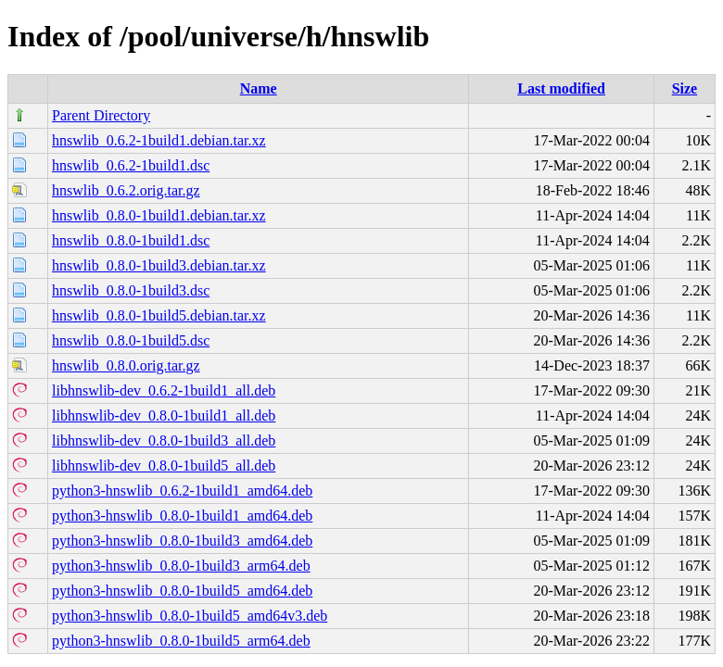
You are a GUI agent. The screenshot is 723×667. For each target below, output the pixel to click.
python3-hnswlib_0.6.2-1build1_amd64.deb (182, 490)
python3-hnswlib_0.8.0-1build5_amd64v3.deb (189, 615)
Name (258, 88)
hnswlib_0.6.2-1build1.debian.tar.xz (159, 140)
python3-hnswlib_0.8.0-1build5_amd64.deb (182, 590)
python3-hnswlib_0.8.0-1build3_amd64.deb (182, 540)
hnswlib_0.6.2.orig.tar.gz (126, 190)
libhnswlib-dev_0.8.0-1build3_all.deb (163, 440)
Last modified (561, 88)
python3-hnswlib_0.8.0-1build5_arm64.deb (181, 640)
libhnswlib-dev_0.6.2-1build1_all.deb (163, 390)
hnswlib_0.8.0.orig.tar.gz (126, 365)
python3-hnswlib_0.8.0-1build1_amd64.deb (182, 515)
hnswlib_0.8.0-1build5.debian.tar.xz (159, 315)
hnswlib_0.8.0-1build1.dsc (130, 240)
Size (685, 88)
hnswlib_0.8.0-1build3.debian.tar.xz (159, 265)
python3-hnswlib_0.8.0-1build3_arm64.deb (181, 565)
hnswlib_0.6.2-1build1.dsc (130, 165)
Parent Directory (101, 115)
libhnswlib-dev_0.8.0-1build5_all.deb (163, 465)
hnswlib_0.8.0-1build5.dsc (130, 340)
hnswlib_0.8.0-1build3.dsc (130, 290)
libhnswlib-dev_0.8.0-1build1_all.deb (163, 415)
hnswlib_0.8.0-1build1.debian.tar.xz (159, 215)
